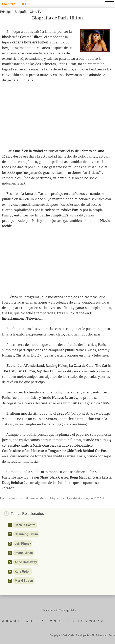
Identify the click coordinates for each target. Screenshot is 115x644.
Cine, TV (35, 12)
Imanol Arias (24, 553)
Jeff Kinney (23, 543)
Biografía (21, 12)
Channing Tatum (26, 534)
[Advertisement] (57, 116)
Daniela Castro (25, 525)
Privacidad (101, 635)
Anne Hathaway (26, 562)
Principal (6, 12)
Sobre (112, 635)
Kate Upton (23, 571)
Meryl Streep (24, 580)
